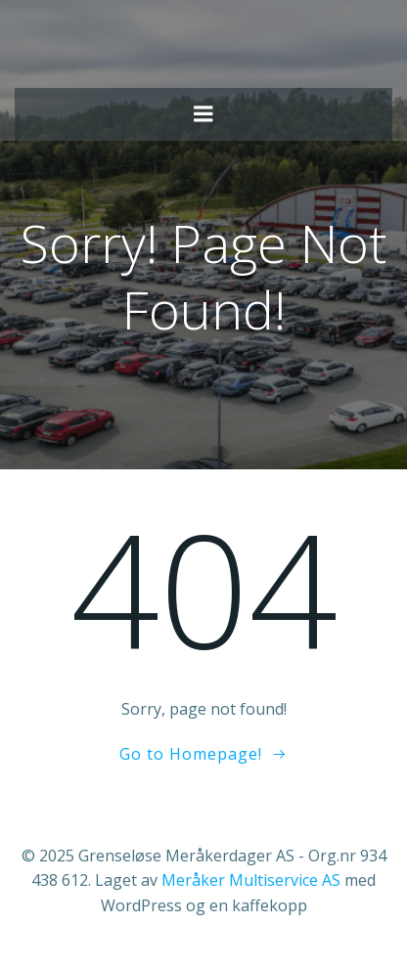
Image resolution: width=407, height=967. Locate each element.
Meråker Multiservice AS (250, 880)
